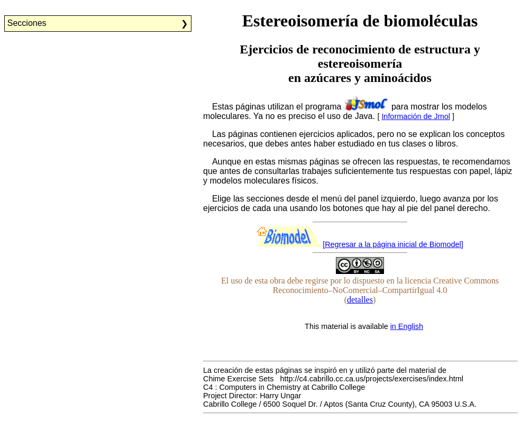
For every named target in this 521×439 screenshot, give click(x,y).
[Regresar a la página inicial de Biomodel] (393, 244)
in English (406, 326)
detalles (360, 299)
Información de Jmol (415, 116)
